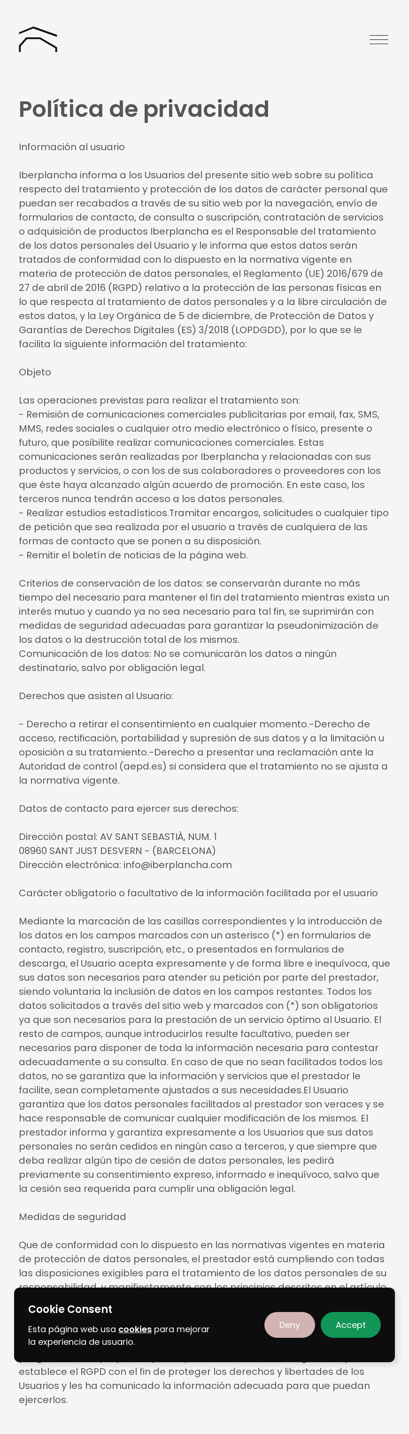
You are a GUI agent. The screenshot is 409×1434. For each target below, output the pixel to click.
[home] (38, 39)
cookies (135, 1329)
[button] (289, 1325)
